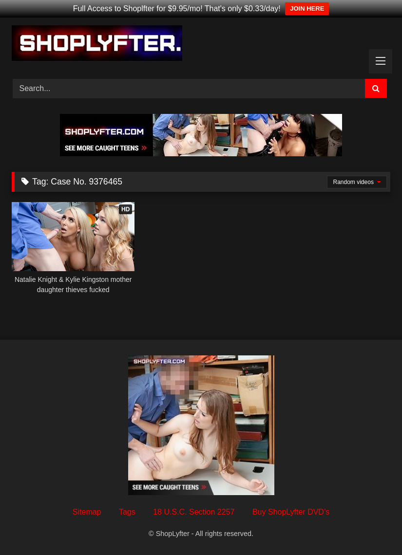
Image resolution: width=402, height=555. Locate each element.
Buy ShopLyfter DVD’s (290, 512)
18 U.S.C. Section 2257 (193, 512)
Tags (127, 512)
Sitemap (87, 512)
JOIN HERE (307, 8)
